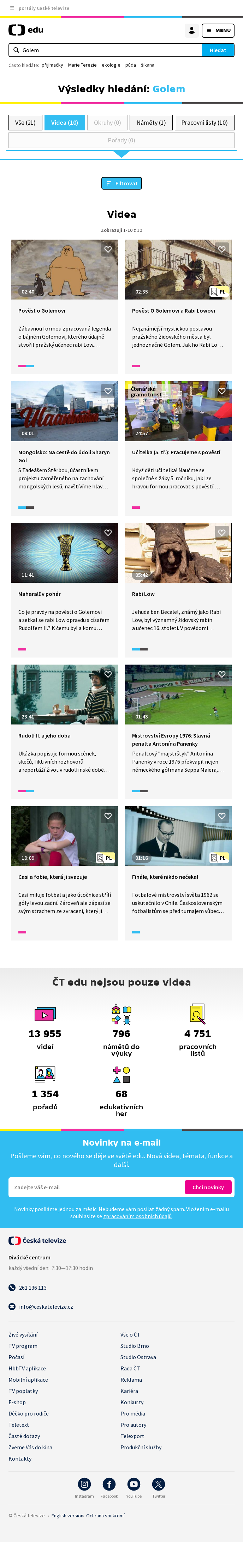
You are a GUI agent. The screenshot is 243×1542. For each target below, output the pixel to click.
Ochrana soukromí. (105, 1515)
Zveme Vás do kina (30, 1447)
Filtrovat (126, 183)
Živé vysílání (22, 1334)
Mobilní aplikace (28, 1379)
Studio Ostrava (138, 1357)
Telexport (132, 1435)
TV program (22, 1345)
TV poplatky (23, 1390)
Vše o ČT (130, 1334)
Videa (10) (64, 122)
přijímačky (52, 65)
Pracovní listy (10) (204, 122)
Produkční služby (140, 1447)
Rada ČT (130, 1368)
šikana (147, 65)
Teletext (18, 1424)
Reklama (131, 1379)
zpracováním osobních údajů (137, 1216)
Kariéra (129, 1390)
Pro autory (133, 1424)
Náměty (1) (151, 122)
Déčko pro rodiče (28, 1413)
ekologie (111, 65)
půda (130, 65)
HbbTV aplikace (27, 1368)
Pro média (132, 1413)
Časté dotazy (24, 1435)
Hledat (218, 50)
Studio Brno (134, 1345)
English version (67, 1515)
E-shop (17, 1402)
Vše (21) (25, 122)
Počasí (16, 1357)
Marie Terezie (82, 65)
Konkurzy (131, 1402)
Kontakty (19, 1458)
